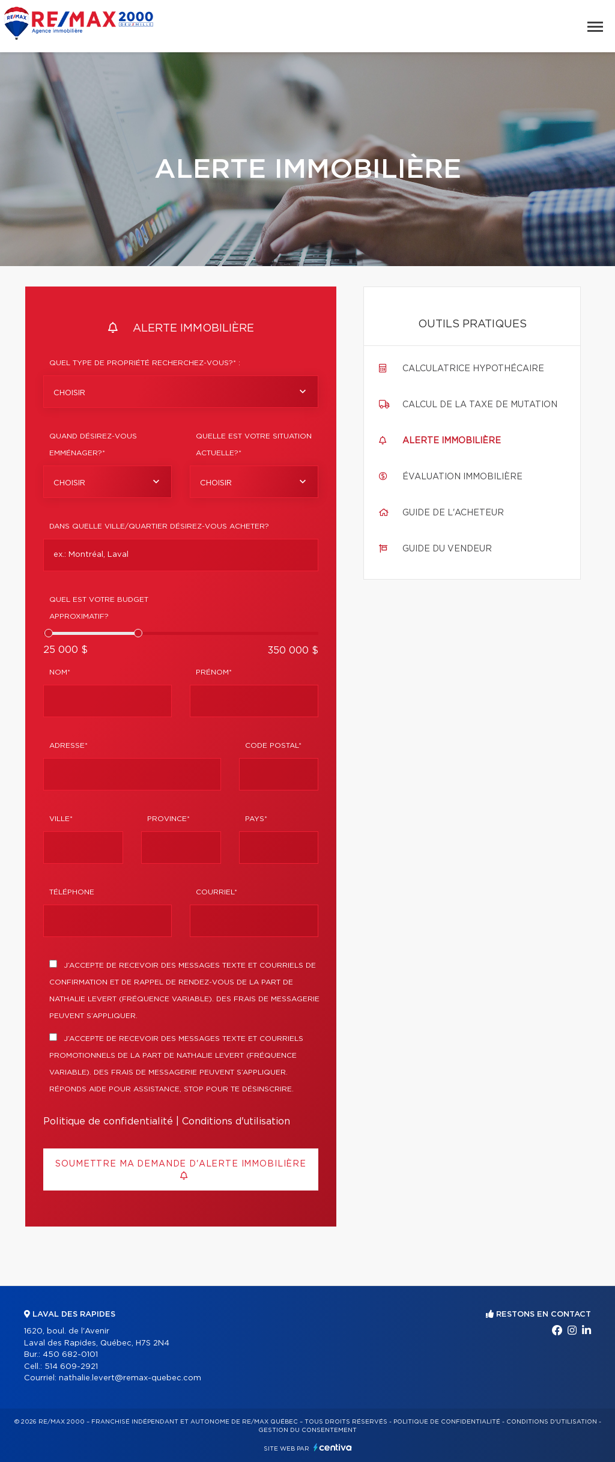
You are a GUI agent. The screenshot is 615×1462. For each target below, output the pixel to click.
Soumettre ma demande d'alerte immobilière (180, 1170)
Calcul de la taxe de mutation (479, 405)
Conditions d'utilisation (236, 1121)
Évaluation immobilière (462, 477)
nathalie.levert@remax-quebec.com (130, 1378)
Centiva (333, 1447)
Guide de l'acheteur (453, 513)
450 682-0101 (70, 1355)
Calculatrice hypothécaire (473, 369)
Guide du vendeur (447, 549)
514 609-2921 (71, 1367)
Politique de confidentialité (108, 1121)
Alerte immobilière (451, 441)
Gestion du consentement (307, 1430)
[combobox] (180, 391)
